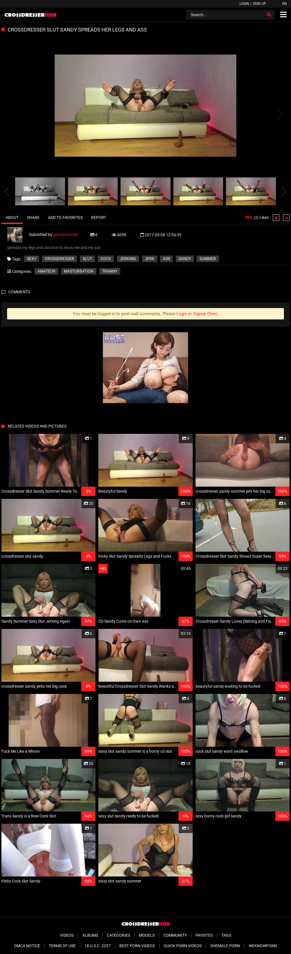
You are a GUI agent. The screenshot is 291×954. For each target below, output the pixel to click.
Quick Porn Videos (182, 945)
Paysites (204, 935)
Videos (67, 935)
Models (147, 935)
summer (207, 258)
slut (87, 258)
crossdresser (59, 258)
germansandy (65, 234)
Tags (226, 935)
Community (175, 935)
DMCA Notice (27, 945)
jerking (128, 258)
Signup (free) (205, 313)
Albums (90, 935)
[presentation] (7, 191)
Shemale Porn (225, 945)
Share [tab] (33, 217)
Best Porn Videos (137, 945)
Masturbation (78, 271)
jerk (149, 258)
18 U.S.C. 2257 (97, 945)
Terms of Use (62, 945)
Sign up (259, 4)
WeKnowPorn (263, 945)
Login (244, 4)
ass (166, 258)
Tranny (109, 271)
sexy (31, 258)
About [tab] (12, 217)
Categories (118, 935)
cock (106, 258)
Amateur (46, 271)
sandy (184, 258)
